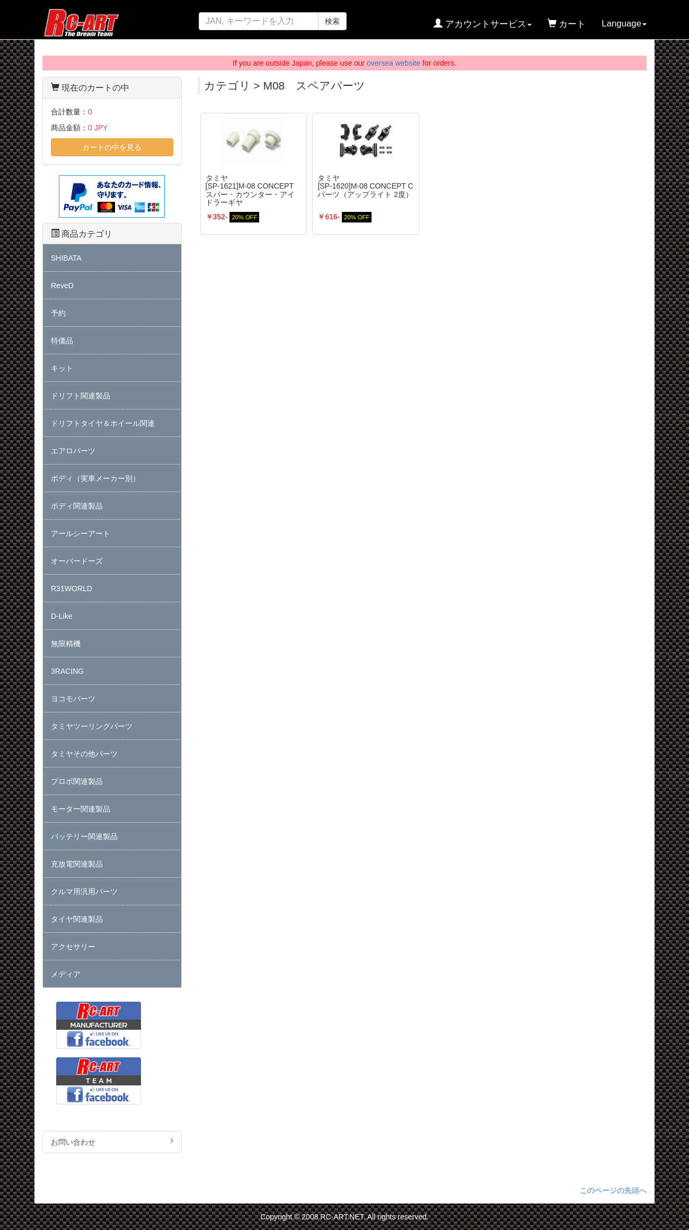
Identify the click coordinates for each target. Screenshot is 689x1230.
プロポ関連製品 (77, 781)
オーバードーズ (77, 561)
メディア (66, 974)
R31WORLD (71, 588)
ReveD (62, 285)
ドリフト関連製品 (80, 395)
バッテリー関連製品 (84, 836)
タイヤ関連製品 (77, 919)
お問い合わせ (112, 1141)
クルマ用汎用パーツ (84, 891)
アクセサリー (73, 946)
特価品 (62, 340)
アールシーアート (80, 533)
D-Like (61, 616)
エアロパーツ (73, 451)
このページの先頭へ (613, 1190)
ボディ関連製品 (77, 506)
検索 (332, 21)
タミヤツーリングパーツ (91, 726)
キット (62, 368)
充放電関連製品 (77, 864)
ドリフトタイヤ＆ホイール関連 (103, 423)
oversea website (393, 63)
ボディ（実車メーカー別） (95, 478)
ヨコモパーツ (73, 698)
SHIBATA (66, 258)
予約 (58, 313)
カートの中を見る (112, 147)
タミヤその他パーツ (84, 754)
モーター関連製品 (80, 809)
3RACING (67, 671)
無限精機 (66, 643)
